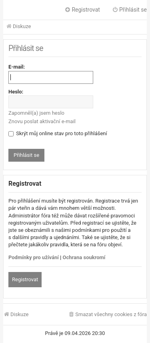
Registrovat (25, 279)
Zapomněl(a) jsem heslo (36, 113)
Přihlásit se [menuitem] (129, 9)
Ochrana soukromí (84, 257)
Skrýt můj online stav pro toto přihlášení (57, 133)
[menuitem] (107, 315)
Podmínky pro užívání (33, 257)
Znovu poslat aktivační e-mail (42, 121)
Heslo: (15, 92)
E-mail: (16, 67)
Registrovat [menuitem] (82, 9)
